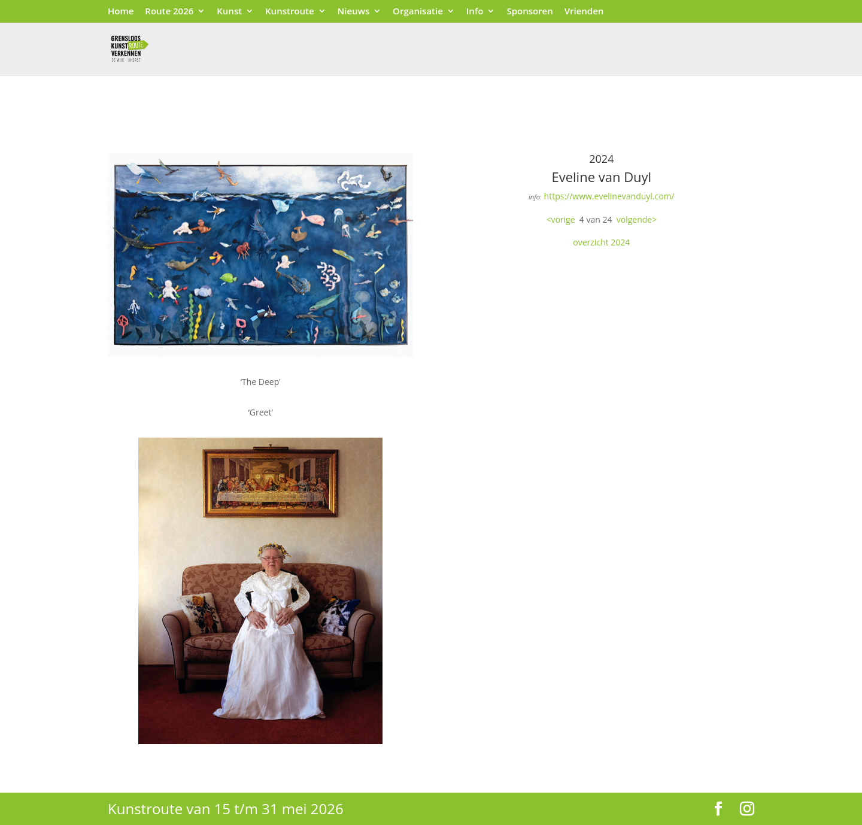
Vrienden (584, 12)
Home (120, 12)
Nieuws (354, 12)
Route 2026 (169, 12)
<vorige (560, 219)
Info (475, 12)
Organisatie (418, 12)
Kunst (229, 12)
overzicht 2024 (601, 242)
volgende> (637, 219)
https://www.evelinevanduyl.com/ (609, 196)
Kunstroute (289, 12)
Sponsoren (529, 12)
